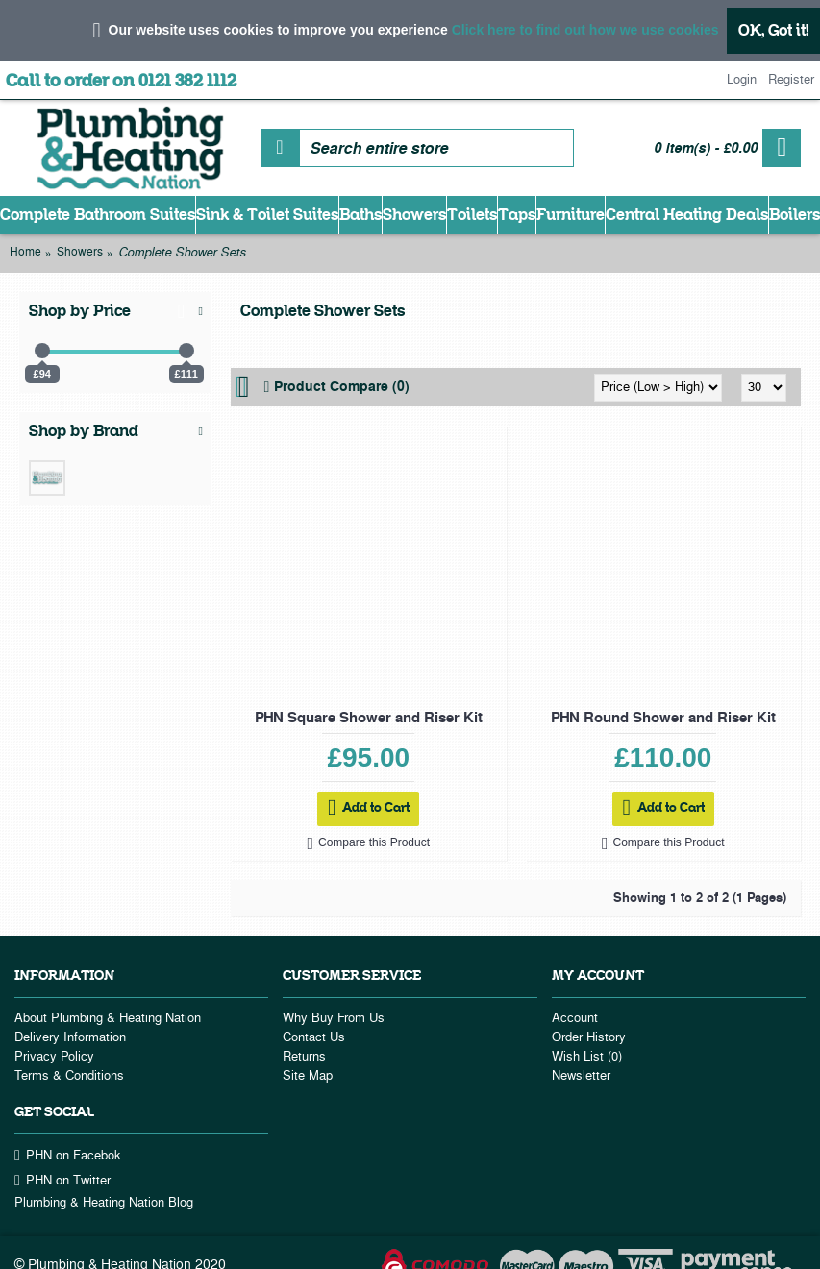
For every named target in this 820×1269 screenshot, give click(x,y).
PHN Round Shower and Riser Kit (663, 718)
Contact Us (314, 1037)
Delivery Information (70, 1037)
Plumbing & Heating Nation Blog (103, 1202)
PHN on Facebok (67, 1156)
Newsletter (581, 1076)
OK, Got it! (773, 30)
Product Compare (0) (342, 387)
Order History (589, 1037)
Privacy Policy (54, 1056)
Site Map (308, 1076)
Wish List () (587, 1056)
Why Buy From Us (334, 1018)
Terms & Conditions (69, 1076)
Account (575, 1018)
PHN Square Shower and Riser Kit (369, 718)
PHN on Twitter (62, 1181)
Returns (304, 1056)
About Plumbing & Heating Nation (107, 1018)
